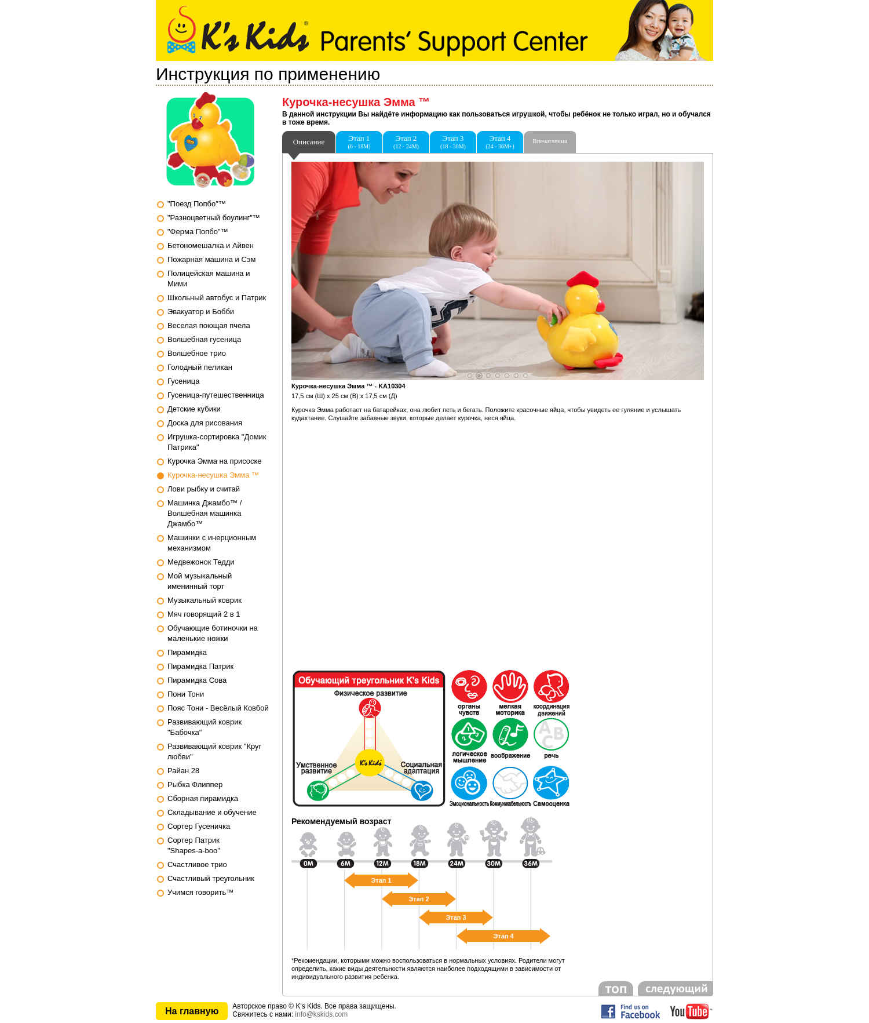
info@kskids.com (321, 1014)
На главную (191, 1011)
